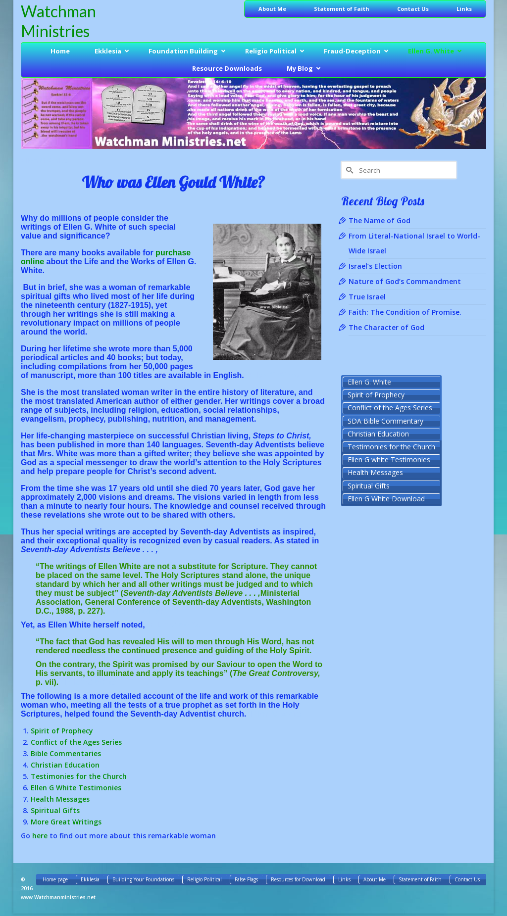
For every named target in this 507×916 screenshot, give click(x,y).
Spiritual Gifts (55, 810)
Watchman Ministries (58, 21)
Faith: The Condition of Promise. (405, 312)
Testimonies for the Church (79, 776)
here (40, 835)
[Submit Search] (348, 170)
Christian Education (65, 765)
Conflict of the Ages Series (76, 742)
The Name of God (379, 220)
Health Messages (60, 799)
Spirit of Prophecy (62, 730)
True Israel (367, 296)
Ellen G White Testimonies (76, 787)
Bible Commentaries (66, 753)
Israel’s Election (375, 266)
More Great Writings (66, 821)
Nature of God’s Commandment (405, 281)
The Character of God (386, 327)
